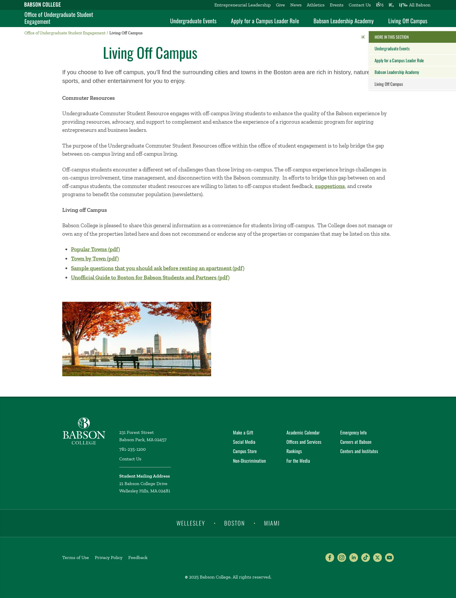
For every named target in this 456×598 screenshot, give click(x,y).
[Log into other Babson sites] (379, 4)
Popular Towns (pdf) (95, 249)
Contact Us (360, 5)
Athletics (316, 5)
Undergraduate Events (193, 20)
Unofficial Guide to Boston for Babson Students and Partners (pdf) (150, 277)
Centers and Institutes (359, 451)
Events (336, 5)
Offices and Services (303, 441)
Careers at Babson (355, 441)
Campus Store (245, 451)
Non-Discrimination (249, 460)
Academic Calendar (303, 432)
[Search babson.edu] (391, 4)
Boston (234, 523)
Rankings (294, 451)
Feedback (137, 557)
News (296, 5)
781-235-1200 (132, 449)
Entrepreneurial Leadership (242, 5)
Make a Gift (243, 432)
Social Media (244, 441)
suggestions (330, 186)
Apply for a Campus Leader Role (265, 20)
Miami (272, 523)
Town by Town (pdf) (95, 258)
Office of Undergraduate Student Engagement (58, 18)
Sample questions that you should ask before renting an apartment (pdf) (157, 268)
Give (280, 5)
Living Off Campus (407, 20)
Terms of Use (75, 557)
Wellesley (191, 523)
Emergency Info (353, 432)
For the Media (298, 460)
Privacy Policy (108, 557)
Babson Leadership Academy (344, 20)
